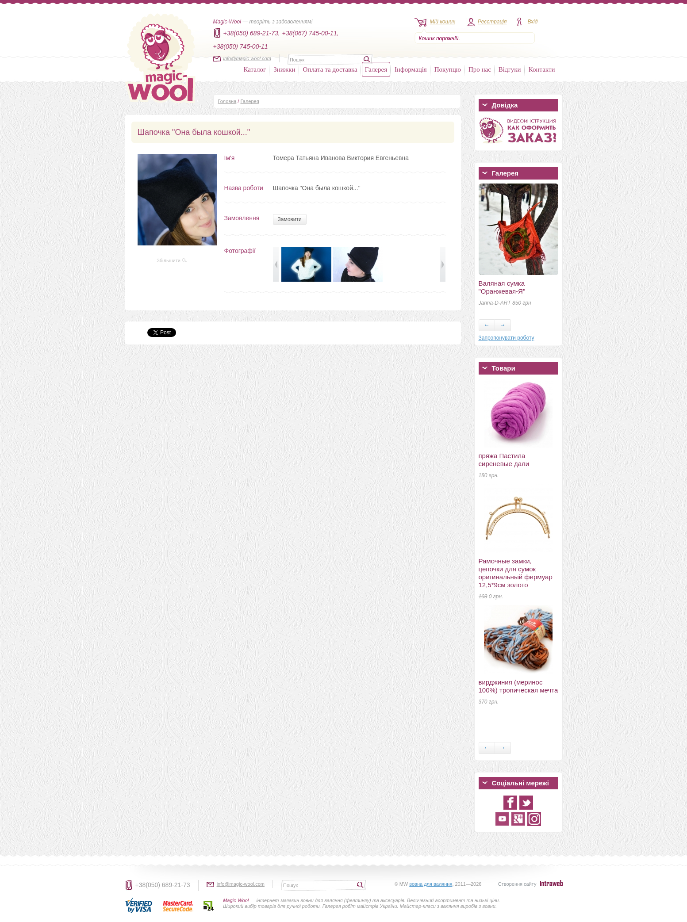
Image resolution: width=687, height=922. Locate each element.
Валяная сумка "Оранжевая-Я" (502, 287)
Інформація (411, 69)
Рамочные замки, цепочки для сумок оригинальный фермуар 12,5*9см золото (516, 573)
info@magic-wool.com (247, 58)
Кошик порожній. (439, 38)
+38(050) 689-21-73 (162, 884)
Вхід (532, 22)
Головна (227, 101)
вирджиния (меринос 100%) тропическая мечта (518, 686)
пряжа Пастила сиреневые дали (504, 459)
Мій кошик (442, 22)
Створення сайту (517, 884)
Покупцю (447, 69)
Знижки (284, 69)
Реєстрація (492, 22)
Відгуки (510, 69)
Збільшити (172, 260)
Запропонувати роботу (506, 338)
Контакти (542, 69)
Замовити (290, 219)
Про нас (479, 69)
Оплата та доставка (330, 69)
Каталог (255, 69)
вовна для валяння (430, 884)
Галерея (376, 69)
